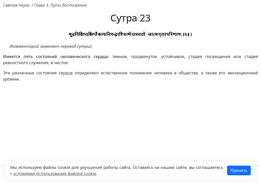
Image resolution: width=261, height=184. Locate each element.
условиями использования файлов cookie (54, 173)
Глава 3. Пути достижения (60, 5)
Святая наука (16, 5)
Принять (238, 170)
